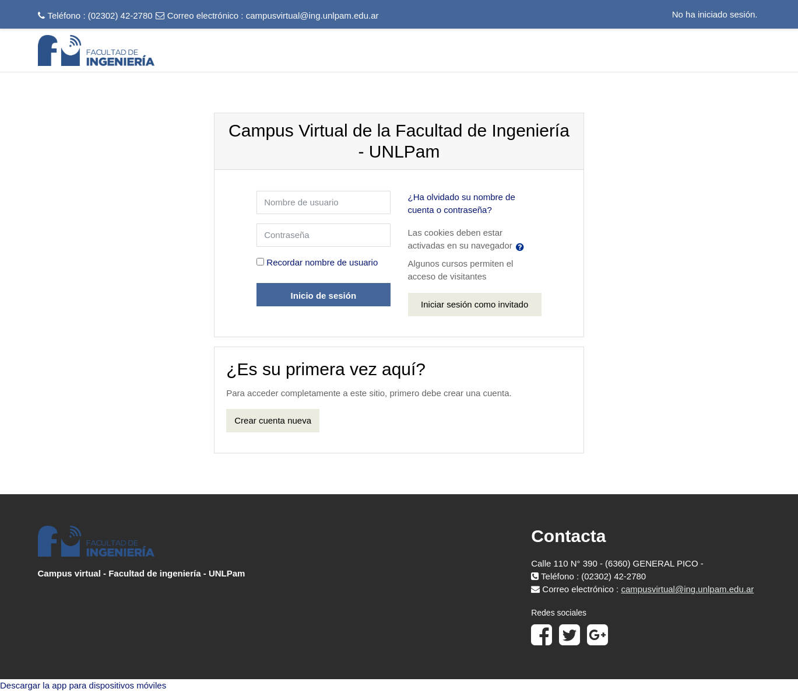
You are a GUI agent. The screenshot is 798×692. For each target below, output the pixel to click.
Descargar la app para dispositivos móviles (83, 685)
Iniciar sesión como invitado (474, 304)
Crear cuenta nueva (272, 420)
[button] (522, 247)
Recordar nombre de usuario (322, 262)
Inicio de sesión (324, 295)
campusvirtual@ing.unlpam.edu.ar (312, 15)
